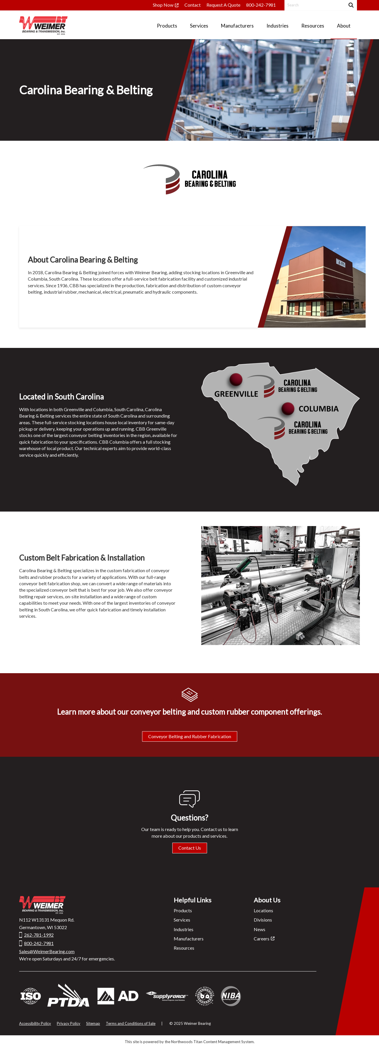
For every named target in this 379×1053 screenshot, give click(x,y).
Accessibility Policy (35, 1023)
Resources (184, 948)
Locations (263, 910)
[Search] (350, 5)
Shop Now (163, 5)
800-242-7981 (261, 5)
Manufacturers (189, 938)
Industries (183, 929)
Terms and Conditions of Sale (130, 1023)
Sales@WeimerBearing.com (47, 951)
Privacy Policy (68, 1023)
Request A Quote (223, 5)
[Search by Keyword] (314, 5)
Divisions (263, 919)
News (259, 929)
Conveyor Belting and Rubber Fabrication (189, 736)
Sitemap (93, 1023)
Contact (192, 5)
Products (183, 910)
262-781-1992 (39, 935)
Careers (261, 938)
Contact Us (189, 847)
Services (182, 919)
